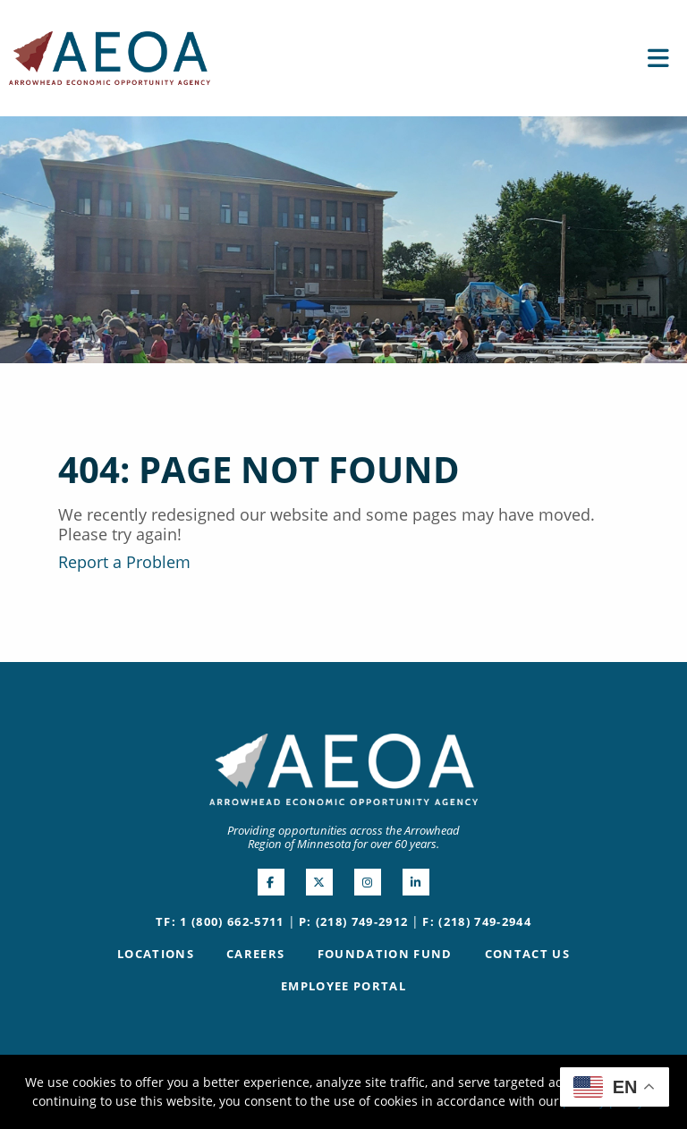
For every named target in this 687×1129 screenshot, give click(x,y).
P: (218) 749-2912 (354, 921)
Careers (255, 954)
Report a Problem (124, 562)
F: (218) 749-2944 (476, 921)
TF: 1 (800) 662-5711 (220, 921)
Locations (155, 954)
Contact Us (527, 954)
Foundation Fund (385, 954)
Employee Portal (343, 986)
